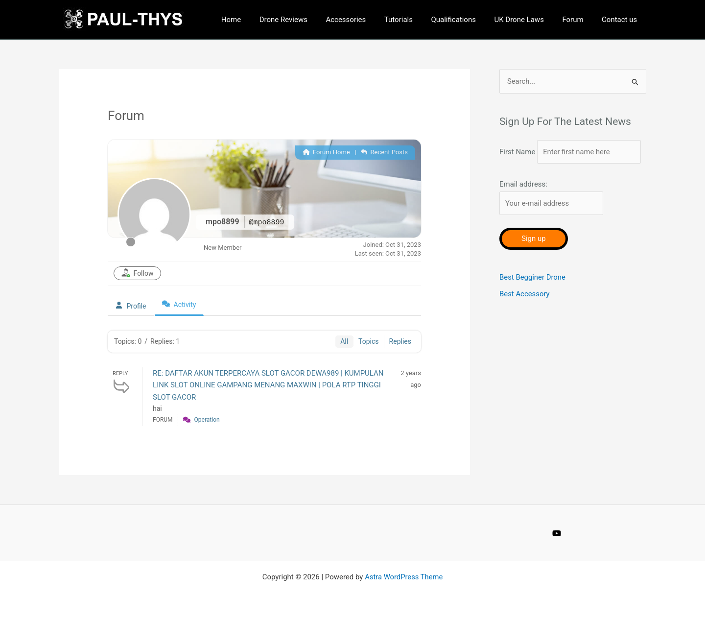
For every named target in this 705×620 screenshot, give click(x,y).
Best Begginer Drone (532, 293)
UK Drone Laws (528, 19)
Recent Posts (384, 152)
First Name (517, 147)
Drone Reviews (307, 19)
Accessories (366, 19)
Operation (207, 419)
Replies (400, 341)
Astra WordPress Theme (404, 576)
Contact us (621, 19)
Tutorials (415, 19)
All (344, 341)
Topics (368, 341)
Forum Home (326, 152)
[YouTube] (556, 533)
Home (258, 19)
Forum (578, 19)
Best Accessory (524, 310)
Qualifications (466, 19)
